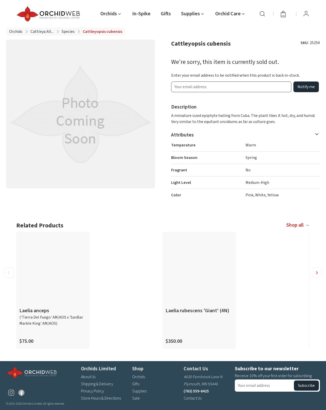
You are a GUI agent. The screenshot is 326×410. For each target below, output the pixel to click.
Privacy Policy (92, 391)
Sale (136, 398)
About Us (88, 377)
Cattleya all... (42, 31)
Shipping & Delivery (97, 384)
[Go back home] (49, 13)
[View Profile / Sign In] (306, 13)
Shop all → (298, 225)
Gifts (166, 13)
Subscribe (306, 385)
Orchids (15, 31)
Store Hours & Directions (101, 398)
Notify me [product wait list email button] (306, 87)
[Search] (262, 13)
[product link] (53, 290)
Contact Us (192, 398)
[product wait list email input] (231, 86)
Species (68, 31)
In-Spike (141, 13)
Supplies (139, 391)
